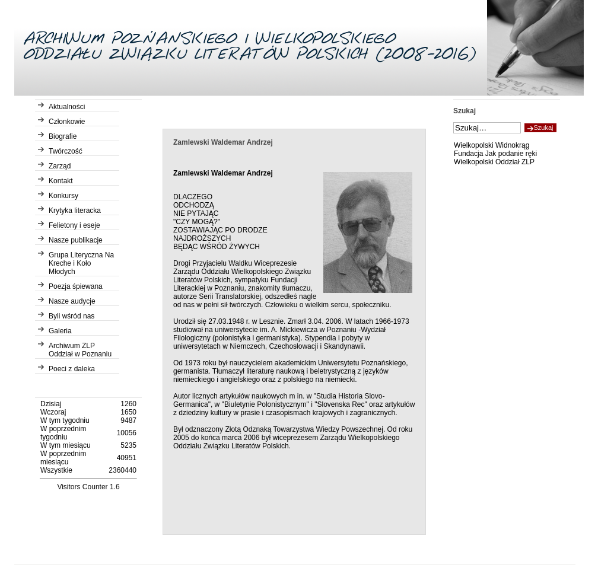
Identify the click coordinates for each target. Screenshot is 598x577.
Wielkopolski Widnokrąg (491, 145)
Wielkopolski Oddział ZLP (494, 162)
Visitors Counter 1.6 (88, 487)
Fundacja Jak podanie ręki (495, 153)
